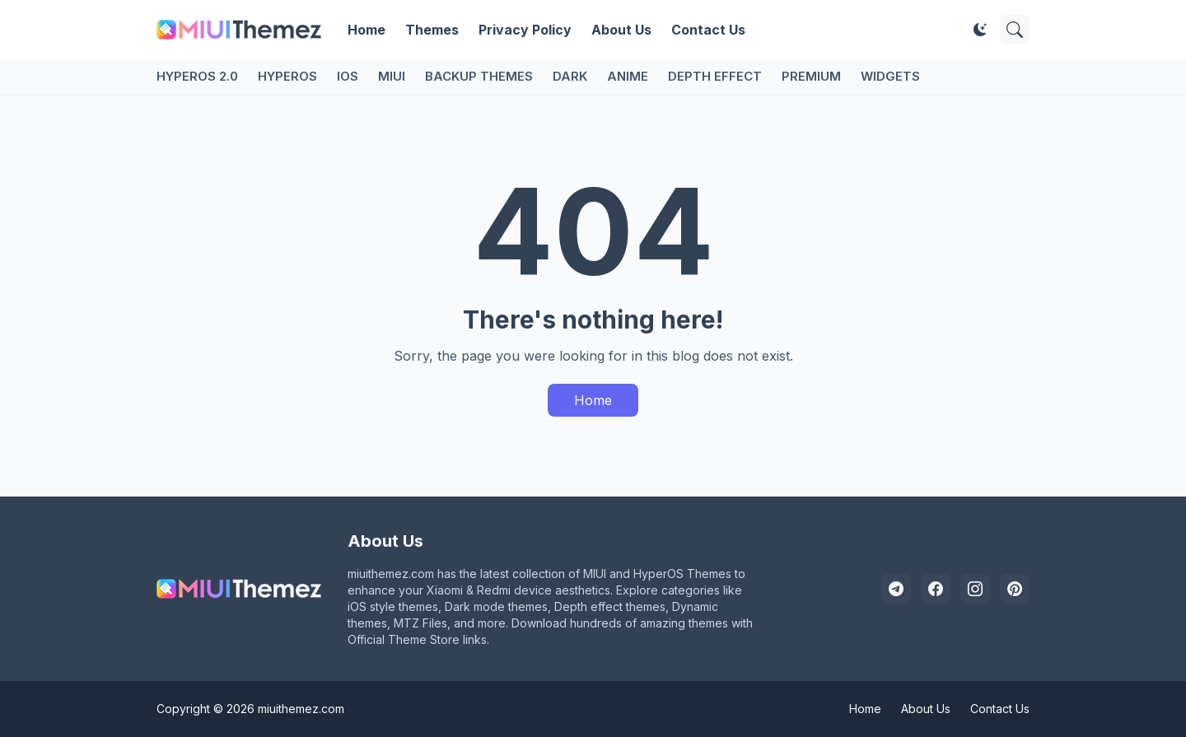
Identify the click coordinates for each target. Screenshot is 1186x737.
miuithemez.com (301, 709)
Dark (570, 76)
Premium (811, 76)
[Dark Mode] (980, 29)
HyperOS (287, 76)
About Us (621, 29)
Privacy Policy (525, 29)
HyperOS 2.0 (197, 76)
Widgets (890, 76)
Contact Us (708, 29)
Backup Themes (479, 76)
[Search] (1015, 29)
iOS (347, 76)
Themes (432, 29)
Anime (627, 76)
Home (366, 29)
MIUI (391, 76)
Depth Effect (715, 76)
